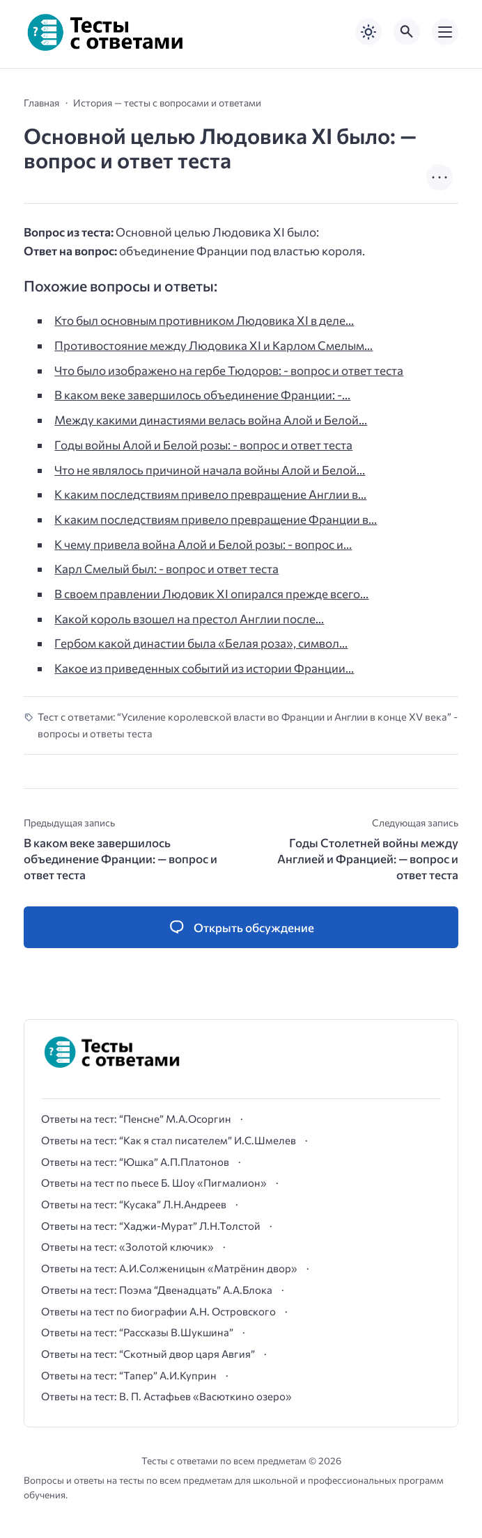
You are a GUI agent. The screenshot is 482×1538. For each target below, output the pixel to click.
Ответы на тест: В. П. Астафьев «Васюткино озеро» (166, 1396)
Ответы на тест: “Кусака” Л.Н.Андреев (133, 1204)
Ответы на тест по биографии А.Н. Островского (158, 1311)
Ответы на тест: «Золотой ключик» (127, 1246)
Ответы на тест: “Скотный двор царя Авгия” (148, 1353)
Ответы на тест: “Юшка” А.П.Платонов (135, 1161)
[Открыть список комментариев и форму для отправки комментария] (241, 927)
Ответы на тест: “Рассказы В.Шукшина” (137, 1332)
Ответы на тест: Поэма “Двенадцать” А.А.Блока (156, 1289)
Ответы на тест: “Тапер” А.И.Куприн (129, 1375)
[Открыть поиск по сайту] (407, 32)
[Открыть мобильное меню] (445, 32)
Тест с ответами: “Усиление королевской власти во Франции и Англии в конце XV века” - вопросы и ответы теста (248, 724)
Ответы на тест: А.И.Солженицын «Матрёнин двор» (169, 1268)
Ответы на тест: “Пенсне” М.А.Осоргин (136, 1118)
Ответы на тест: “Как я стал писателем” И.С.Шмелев (168, 1140)
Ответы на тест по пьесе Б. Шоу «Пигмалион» (154, 1182)
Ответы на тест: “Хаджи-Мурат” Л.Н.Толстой (151, 1225)
